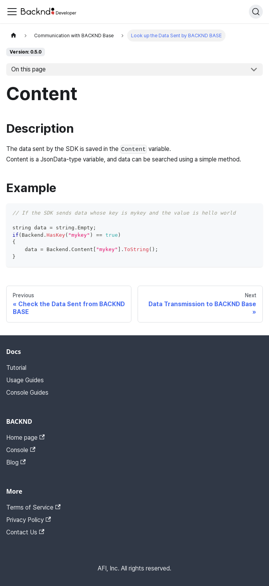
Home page (25, 437)
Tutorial (16, 367)
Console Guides (27, 392)
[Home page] (13, 35)
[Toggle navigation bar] (12, 11)
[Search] (256, 12)
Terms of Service (33, 507)
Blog (16, 462)
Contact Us (25, 532)
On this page (28, 69)
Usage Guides (25, 380)
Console (20, 450)
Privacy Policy (28, 520)
